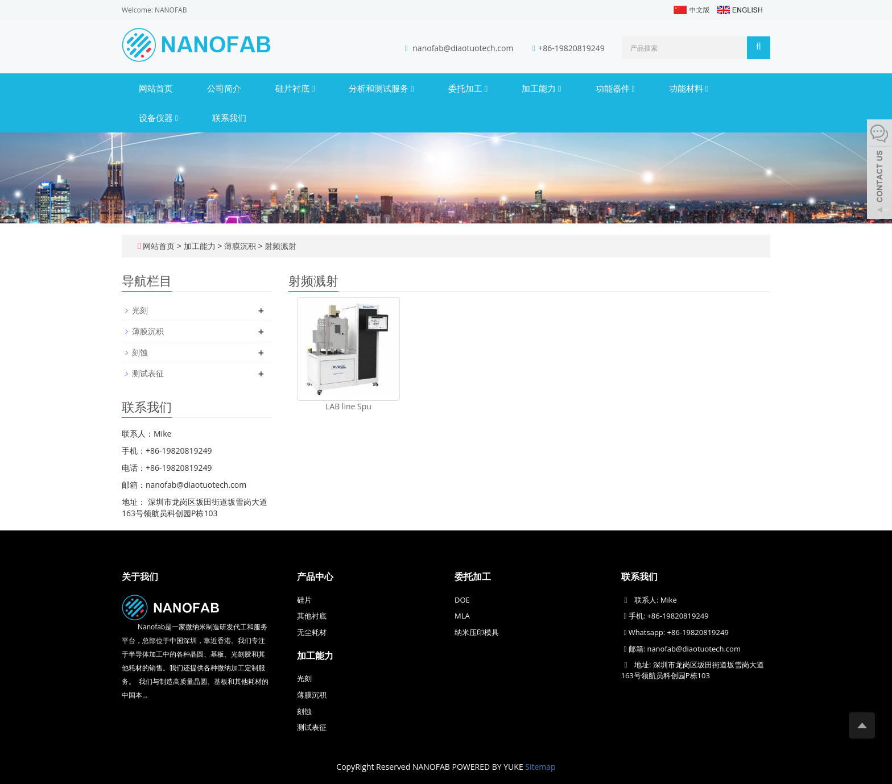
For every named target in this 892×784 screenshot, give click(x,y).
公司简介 (224, 88)
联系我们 (229, 117)
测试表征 (148, 373)
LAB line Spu (348, 406)
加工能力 (541, 88)
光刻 (140, 310)
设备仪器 (158, 117)
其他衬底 (312, 616)
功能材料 (688, 88)
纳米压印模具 (477, 632)
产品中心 (315, 576)
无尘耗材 (312, 632)
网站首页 (156, 88)
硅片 (304, 600)
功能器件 (615, 88)
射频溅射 (280, 245)
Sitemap (540, 766)
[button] (313, 88)
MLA (462, 616)
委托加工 (468, 88)
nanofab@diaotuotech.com (463, 48)
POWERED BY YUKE (489, 766)
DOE (462, 600)
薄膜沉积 (240, 245)
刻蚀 (140, 352)
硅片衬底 (295, 88)
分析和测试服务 (381, 88)
